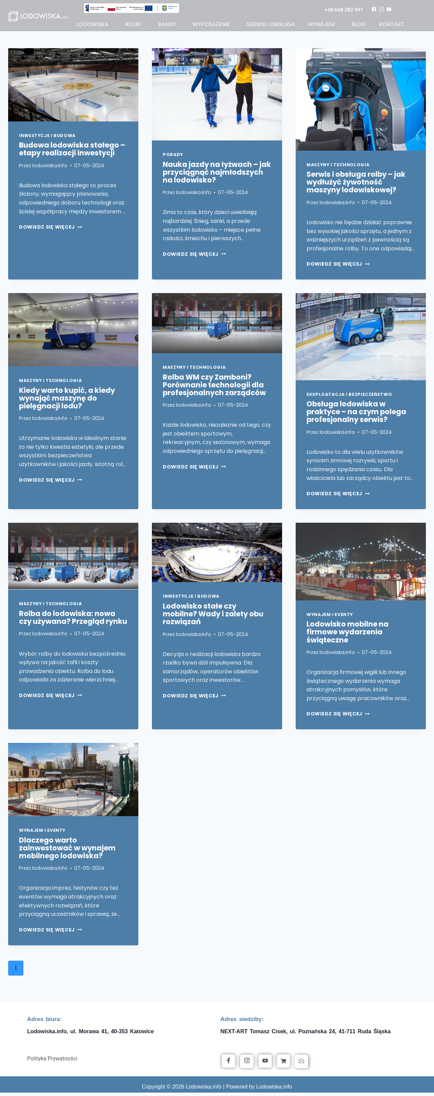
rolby (133, 26)
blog (358, 26)
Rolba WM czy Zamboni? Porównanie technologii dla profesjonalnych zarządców (214, 388)
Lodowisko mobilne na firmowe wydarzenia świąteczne (348, 635)
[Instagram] (247, 1065)
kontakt (392, 26)
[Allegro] (283, 1064)
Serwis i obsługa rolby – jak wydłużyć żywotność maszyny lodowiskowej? (356, 185)
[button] (94, 26)
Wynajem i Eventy (330, 617)
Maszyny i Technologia (338, 168)
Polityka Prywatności (52, 1062)
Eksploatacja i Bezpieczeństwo (349, 397)
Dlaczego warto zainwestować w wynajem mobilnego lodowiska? (67, 851)
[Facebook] (228, 1064)
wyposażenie (211, 26)
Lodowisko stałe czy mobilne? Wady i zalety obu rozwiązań (213, 617)
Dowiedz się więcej (50, 230)
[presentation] (73, 87)
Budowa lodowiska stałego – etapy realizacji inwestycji (72, 152)
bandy (167, 26)
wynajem (321, 26)
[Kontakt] (301, 1065)
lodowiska (92, 26)
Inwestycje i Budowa (47, 138)
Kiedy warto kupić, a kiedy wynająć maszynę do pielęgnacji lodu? (67, 401)
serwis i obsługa (270, 26)
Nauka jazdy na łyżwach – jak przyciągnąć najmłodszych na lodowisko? (217, 175)
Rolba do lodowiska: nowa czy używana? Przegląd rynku (73, 620)
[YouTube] (265, 1064)
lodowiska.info (49, 168)
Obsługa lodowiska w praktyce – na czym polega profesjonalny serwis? (356, 414)
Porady (173, 158)
